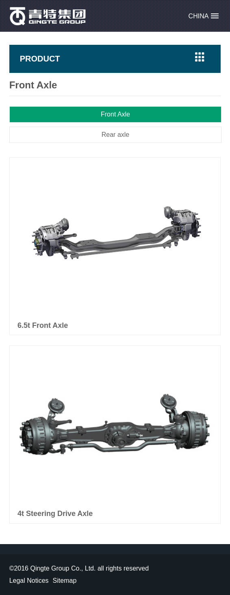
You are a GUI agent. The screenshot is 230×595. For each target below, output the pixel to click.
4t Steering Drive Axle (55, 513)
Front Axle (115, 114)
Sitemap (65, 580)
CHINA (199, 16)
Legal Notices (29, 580)
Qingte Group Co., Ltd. (48, 16)
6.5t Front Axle (42, 325)
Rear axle (115, 134)
